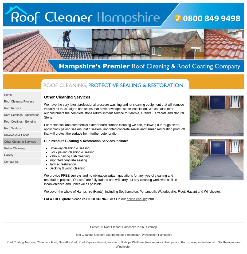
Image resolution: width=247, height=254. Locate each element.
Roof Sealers (12, 128)
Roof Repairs (12, 108)
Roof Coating (15, 242)
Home (8, 94)
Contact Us (11, 161)
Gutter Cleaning (14, 148)
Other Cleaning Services (20, 141)
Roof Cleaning (84, 234)
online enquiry (137, 199)
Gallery (8, 155)
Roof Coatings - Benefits (20, 121)
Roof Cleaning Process (19, 101)
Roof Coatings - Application (22, 114)
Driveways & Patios (16, 135)
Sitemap (151, 227)
